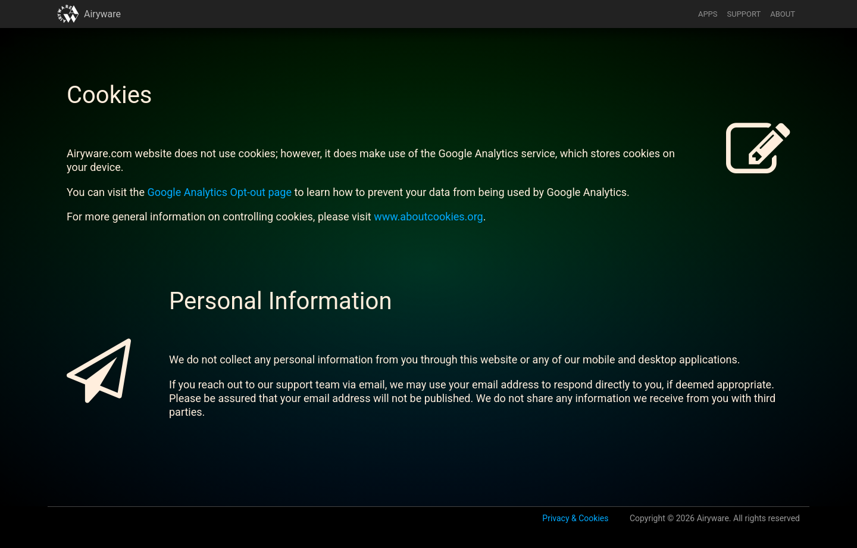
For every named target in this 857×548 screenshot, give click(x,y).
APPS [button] (708, 14)
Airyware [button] (102, 14)
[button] (68, 14)
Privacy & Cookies (575, 518)
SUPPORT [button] (744, 14)
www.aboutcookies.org (428, 216)
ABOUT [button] (782, 14)
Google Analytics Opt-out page (219, 192)
